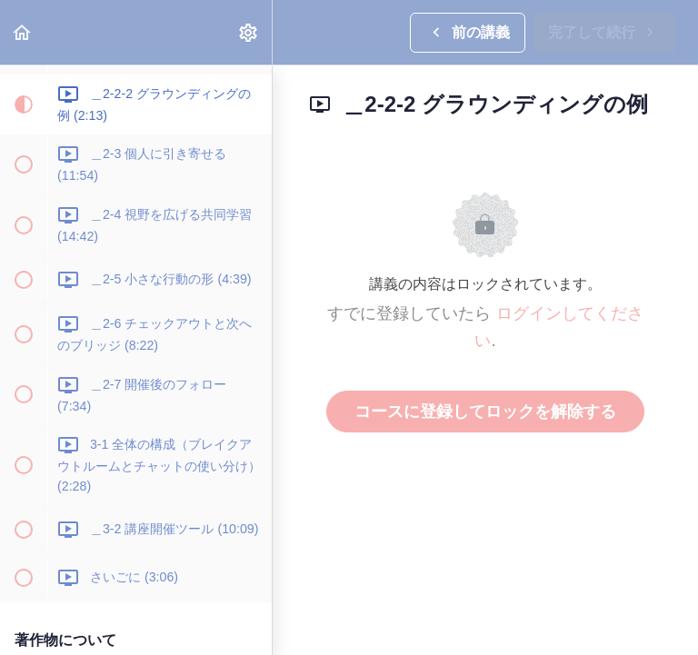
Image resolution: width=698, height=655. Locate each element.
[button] (22, 32)
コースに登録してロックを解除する (485, 411)
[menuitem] (249, 32)
